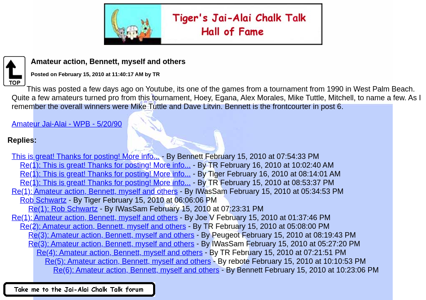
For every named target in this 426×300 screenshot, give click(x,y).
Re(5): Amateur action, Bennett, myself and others (128, 261)
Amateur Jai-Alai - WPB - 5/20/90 (67, 124)
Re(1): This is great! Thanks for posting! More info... (105, 165)
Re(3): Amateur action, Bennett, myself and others (111, 235)
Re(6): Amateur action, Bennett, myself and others (136, 270)
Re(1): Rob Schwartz (63, 209)
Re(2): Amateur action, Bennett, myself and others (103, 226)
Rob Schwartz (43, 200)
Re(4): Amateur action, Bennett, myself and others (120, 252)
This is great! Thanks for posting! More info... (86, 156)
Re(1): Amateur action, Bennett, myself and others (95, 191)
